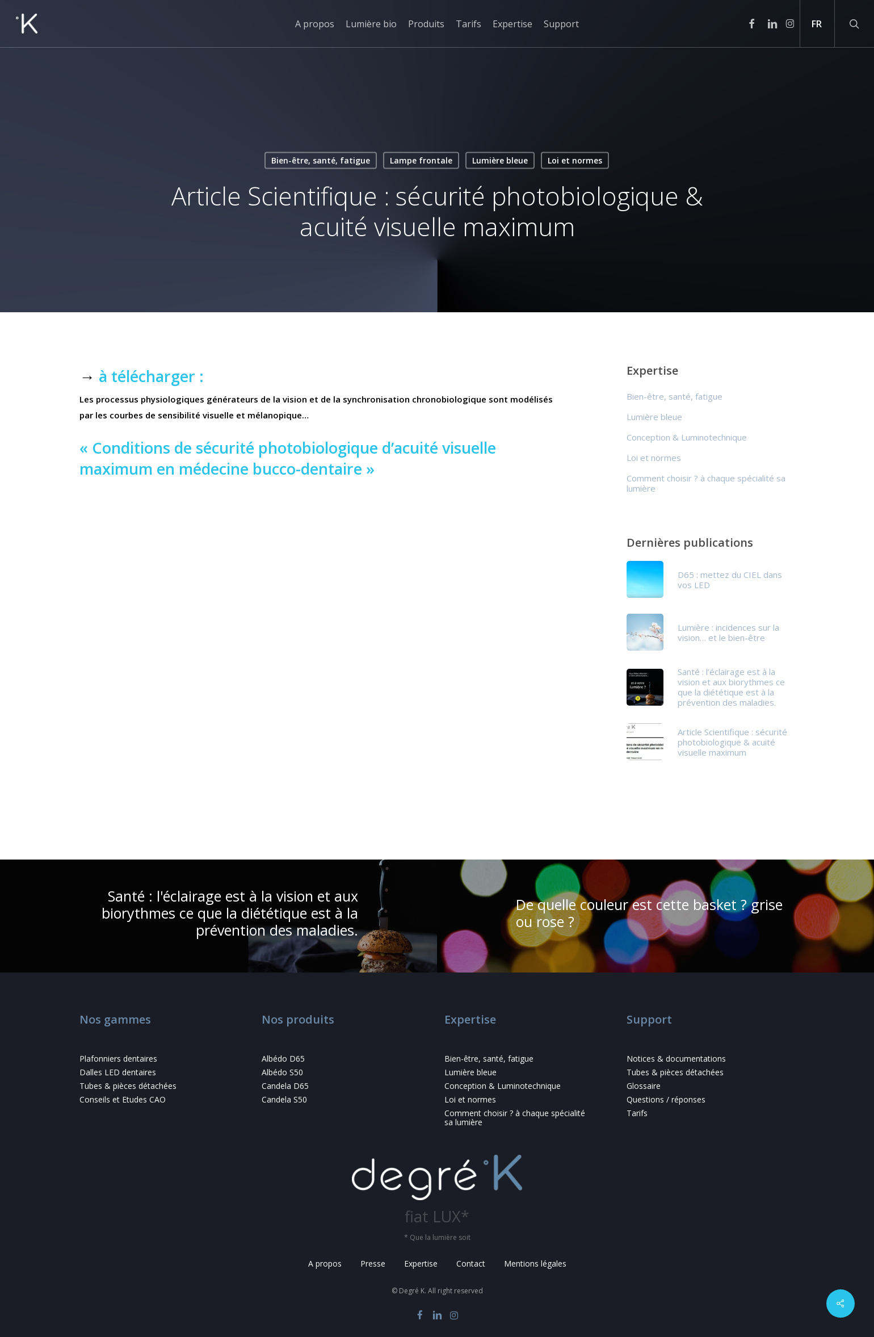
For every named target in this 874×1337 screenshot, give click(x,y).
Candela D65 (285, 1086)
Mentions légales (535, 1263)
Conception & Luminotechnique (687, 437)
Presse (372, 1263)
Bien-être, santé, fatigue (320, 160)
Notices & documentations (676, 1058)
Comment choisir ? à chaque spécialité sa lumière (706, 483)
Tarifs (637, 1113)
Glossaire (644, 1086)
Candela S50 (284, 1099)
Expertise (421, 1263)
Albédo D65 (283, 1058)
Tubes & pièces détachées (128, 1086)
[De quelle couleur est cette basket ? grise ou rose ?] (655, 916)
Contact (470, 1263)
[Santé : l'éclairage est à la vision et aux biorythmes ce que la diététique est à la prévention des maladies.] (218, 916)
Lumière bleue (500, 160)
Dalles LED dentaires (117, 1072)
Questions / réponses (666, 1099)
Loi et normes (575, 160)
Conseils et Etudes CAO (122, 1099)
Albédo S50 (282, 1072)
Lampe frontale (421, 160)
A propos (325, 1263)
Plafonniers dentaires (118, 1058)
